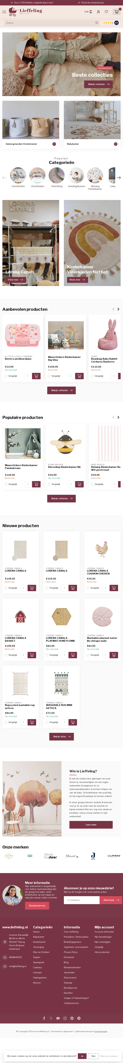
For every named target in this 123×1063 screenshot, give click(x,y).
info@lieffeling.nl (17, 966)
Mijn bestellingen (103, 936)
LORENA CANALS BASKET (15, 639)
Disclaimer (69, 957)
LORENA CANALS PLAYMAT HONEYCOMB (60, 639)
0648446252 (15, 957)
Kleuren (37, 982)
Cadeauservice (71, 1003)
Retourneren (70, 977)
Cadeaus (37, 967)
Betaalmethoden (72, 967)
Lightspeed (67, 1031)
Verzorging (38, 947)
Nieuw (36, 931)
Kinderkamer (39, 941)
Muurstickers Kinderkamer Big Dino (64, 358)
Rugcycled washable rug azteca (20, 706)
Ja (82, 1056)
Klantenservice (37, 905)
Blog (66, 962)
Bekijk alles (62, 736)
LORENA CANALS (15, 570)
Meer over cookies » (109, 1056)
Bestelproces (70, 987)
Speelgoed (38, 962)
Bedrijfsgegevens (72, 941)
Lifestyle (37, 972)
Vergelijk (12, 376)
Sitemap (68, 982)
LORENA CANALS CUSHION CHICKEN (98, 572)
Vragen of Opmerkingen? (76, 998)
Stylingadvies (40, 977)
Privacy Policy (71, 952)
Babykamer (38, 936)
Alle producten (102, 952)
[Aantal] (28, 376)
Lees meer (91, 824)
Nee (93, 1056)
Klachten (68, 992)
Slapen (36, 957)
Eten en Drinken (41, 952)
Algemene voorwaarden (76, 947)
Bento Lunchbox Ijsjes (18, 358)
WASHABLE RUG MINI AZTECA (59, 706)
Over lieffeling (71, 931)
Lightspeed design (83, 1031)
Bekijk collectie (61, 390)
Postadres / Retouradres (76, 936)
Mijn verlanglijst (102, 941)
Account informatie (104, 931)
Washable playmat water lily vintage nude (102, 639)
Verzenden (69, 972)
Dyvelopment (101, 1031)
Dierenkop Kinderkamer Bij (64, 467)
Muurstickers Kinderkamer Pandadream (21, 467)
